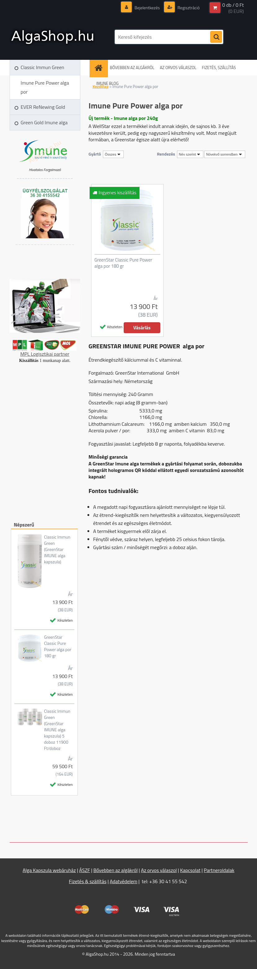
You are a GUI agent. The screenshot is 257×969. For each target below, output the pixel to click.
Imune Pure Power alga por (45, 87)
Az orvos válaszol (159, 870)
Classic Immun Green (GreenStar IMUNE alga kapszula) (57, 549)
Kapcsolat (190, 870)
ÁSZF (84, 870)
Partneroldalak (219, 870)
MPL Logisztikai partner (44, 354)
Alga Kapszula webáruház (49, 870)
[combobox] (190, 154)
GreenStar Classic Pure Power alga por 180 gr (57, 646)
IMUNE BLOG (107, 83)
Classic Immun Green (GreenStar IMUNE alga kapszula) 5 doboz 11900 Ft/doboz (57, 729)
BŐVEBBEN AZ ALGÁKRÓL (132, 67)
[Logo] (52, 36)
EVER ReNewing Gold (43, 107)
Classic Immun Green (42, 67)
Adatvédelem (123, 881)
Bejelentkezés (147, 7)
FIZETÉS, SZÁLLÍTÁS (219, 67)
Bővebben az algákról (115, 870)
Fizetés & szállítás (87, 881)
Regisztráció (188, 7)
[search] (216, 37)
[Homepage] (100, 68)
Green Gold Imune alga (44, 122)
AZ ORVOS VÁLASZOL (178, 67)
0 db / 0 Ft (233, 5)
